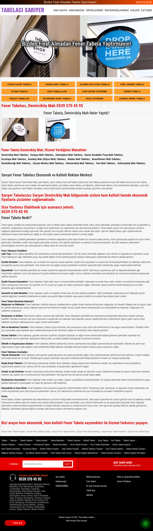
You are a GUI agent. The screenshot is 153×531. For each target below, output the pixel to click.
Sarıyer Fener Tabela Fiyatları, (13, 431)
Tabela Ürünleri (24, 444)
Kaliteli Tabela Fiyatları (49, 449)
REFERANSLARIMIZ (117, 10)
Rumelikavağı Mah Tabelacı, (16, 163)
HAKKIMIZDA (76, 10)
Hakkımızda (61, 481)
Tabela (4, 440)
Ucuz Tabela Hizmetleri (100, 444)
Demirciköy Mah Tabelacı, (15, 154)
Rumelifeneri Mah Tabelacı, (106, 159)
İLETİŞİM (146, 10)
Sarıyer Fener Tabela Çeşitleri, (39, 431)
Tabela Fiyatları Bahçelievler (86, 453)
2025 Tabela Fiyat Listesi (61, 453)
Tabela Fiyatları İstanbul (111, 453)
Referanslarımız (93, 477)
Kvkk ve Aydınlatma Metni (128, 477)
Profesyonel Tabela (42, 444)
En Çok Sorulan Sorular (96, 486)
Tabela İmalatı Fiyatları (135, 449)
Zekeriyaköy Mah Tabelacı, (131, 163)
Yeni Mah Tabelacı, (106, 163)
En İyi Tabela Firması (78, 444)
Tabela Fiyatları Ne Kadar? (135, 453)
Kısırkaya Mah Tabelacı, (14, 159)
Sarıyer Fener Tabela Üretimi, (64, 431)
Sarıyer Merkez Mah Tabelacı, (48, 163)
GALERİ (135, 10)
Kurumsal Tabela (30, 449)
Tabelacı (13, 440)
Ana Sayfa (60, 477)
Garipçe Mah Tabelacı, (42, 154)
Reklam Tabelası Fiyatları (92, 449)
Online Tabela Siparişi (121, 444)
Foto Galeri (91, 481)
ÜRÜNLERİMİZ (94, 10)
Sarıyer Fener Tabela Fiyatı (138, 431)
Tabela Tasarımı (74, 440)
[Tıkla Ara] (8, 523)
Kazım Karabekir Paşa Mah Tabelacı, (104, 154)
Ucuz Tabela (103, 440)
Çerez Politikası (124, 481)
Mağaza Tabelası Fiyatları (12, 453)
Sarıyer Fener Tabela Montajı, (88, 431)
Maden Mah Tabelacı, (79, 159)
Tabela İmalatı (42, 440)
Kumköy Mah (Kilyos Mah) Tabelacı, (47, 159)
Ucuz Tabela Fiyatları (114, 449)
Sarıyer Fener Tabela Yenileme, (114, 431)
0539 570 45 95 (144, 2)
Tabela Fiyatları (26, 440)
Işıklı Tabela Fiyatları (70, 449)
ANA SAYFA (60, 10)
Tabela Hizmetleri (60, 444)
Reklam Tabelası (8, 444)
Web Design (76, 520)
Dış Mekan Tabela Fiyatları (37, 453)
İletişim (89, 495)
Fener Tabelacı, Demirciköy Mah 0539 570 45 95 (42, 105)
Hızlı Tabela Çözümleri (10, 449)
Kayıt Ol (67, 464)
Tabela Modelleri (57, 440)
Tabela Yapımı (129, 440)
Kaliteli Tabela (89, 440)
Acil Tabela (115, 440)
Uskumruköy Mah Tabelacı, (80, 163)
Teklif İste (90, 490)
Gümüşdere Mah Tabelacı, (69, 154)
